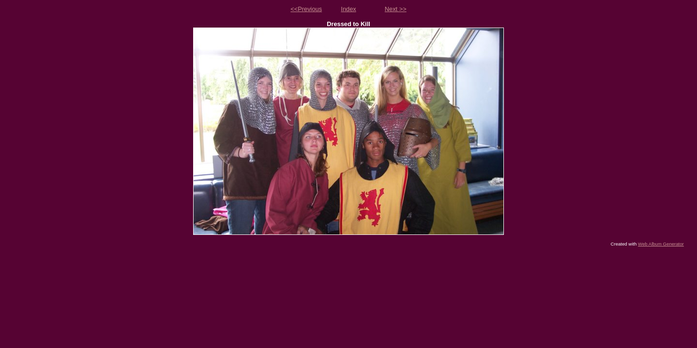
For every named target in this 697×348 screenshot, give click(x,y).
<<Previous (306, 9)
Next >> (396, 9)
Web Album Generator (661, 243)
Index (348, 9)
